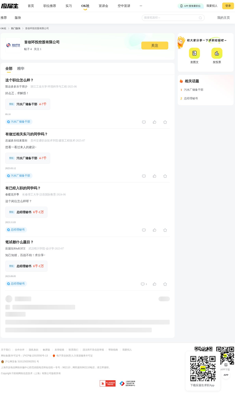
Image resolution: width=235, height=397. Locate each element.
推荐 (4, 17)
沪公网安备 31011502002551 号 (20, 361)
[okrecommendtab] (85, 6)
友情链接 (59, 349)
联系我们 (73, 349)
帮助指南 (113, 349)
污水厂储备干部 (20, 121)
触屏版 (46, 349)
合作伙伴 (19, 349)
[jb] (108, 383)
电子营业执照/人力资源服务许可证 (72, 355)
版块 (18, 17)
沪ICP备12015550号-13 (35, 355)
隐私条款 (33, 349)
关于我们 (5, 349)
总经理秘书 (18, 229)
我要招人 (211, 5)
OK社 (3, 28)
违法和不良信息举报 (93, 349)
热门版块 (15, 28)
